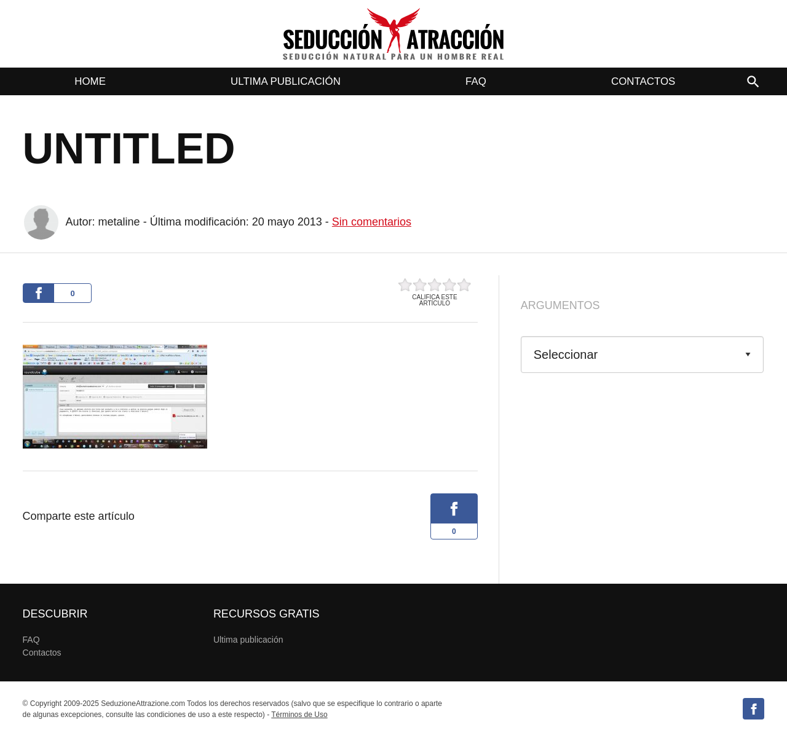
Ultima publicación (286, 81)
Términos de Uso (299, 714)
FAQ (475, 81)
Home (90, 81)
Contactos (643, 81)
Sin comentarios (371, 222)
